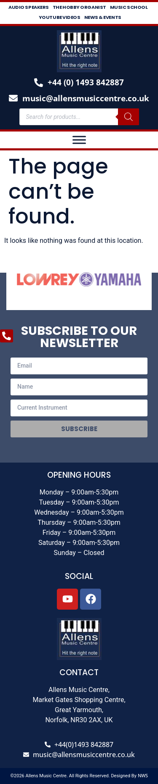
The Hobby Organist (79, 7)
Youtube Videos (59, 17)
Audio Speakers (28, 7)
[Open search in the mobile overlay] (79, 116)
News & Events (102, 17)
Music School (129, 7)
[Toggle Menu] (79, 140)
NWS (143, 775)
